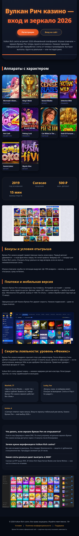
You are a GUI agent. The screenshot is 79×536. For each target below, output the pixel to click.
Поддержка (59, 526)
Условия (18, 526)
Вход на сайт (51, 32)
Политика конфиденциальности (38, 526)
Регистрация (28, 32)
